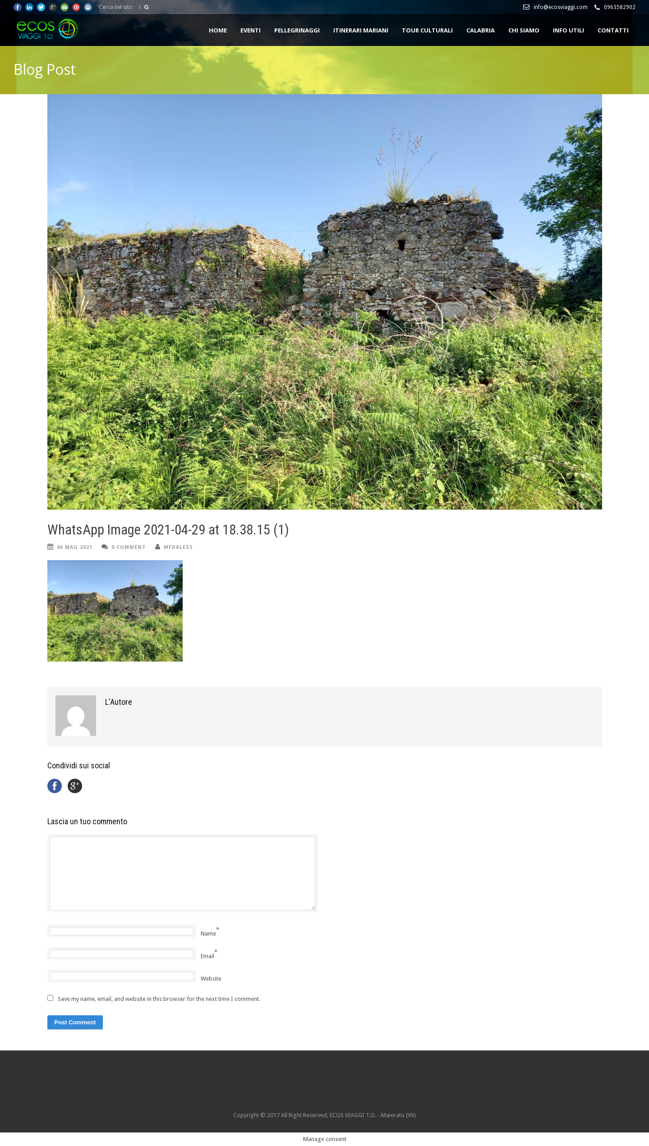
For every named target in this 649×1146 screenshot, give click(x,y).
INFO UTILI (568, 30)
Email (207, 956)
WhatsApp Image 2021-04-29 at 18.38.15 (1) (168, 529)
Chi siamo (523, 30)
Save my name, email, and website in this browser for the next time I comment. (159, 998)
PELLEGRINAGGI (297, 30)
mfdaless (178, 547)
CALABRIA (480, 30)
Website (211, 978)
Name (208, 933)
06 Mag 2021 (74, 547)
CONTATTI (613, 30)
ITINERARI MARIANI (360, 30)
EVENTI (250, 30)
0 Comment (128, 547)
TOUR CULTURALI (427, 30)
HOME (218, 30)
